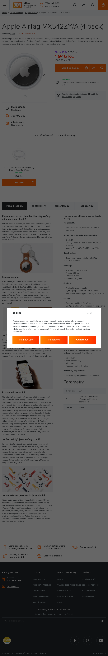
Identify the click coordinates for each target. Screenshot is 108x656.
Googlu (36, 326)
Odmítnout (82, 339)
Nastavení (54, 339)
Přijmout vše (26, 339)
